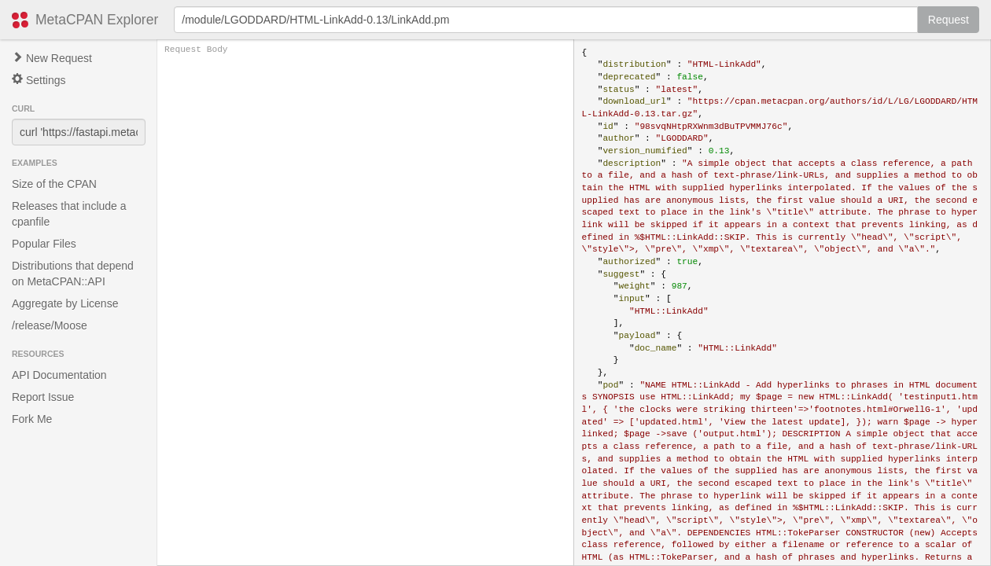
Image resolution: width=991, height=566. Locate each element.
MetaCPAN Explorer (96, 20)
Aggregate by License (65, 303)
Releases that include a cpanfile (69, 214)
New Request (52, 58)
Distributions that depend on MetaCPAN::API (73, 273)
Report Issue (43, 397)
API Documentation (59, 375)
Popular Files (44, 243)
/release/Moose (49, 325)
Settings (38, 79)
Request (948, 19)
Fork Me (32, 419)
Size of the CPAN (54, 184)
